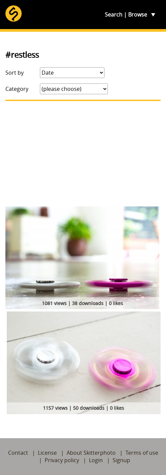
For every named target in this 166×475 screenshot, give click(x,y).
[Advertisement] (83, 153)
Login (96, 460)
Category (16, 89)
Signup (121, 460)
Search (113, 14)
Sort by (14, 72)
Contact (18, 452)
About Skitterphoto (91, 452)
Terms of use (141, 452)
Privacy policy (62, 460)
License (47, 452)
